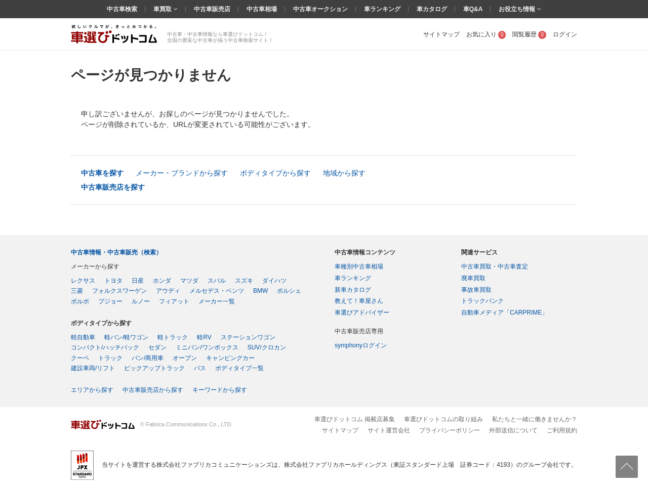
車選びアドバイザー (362, 312)
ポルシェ (289, 290)
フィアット (174, 301)
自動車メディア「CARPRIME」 (504, 312)
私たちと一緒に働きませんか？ (534, 419)
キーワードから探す (219, 389)
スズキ (244, 280)
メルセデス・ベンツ (216, 290)
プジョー (110, 301)
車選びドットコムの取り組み (443, 419)
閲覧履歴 (529, 34)
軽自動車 (83, 337)
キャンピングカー (230, 358)
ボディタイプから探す (275, 173)
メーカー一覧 (216, 301)
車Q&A (473, 9)
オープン (185, 358)
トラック (110, 358)
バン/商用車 (148, 358)
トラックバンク (482, 300)
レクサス (83, 280)
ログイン (565, 34)
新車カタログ (353, 289)
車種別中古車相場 (359, 266)
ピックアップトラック (154, 368)
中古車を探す (102, 173)
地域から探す (344, 173)
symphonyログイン (361, 345)
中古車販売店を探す (113, 187)
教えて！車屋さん (359, 300)
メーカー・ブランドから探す (182, 173)
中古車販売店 (212, 9)
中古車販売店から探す (153, 389)
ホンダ (162, 280)
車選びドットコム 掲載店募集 (354, 419)
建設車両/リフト (93, 368)
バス (200, 368)
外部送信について (513, 430)
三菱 (77, 290)
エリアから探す (92, 389)
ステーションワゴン (248, 337)
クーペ (80, 358)
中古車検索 (122, 9)
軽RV (204, 337)
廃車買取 (473, 278)
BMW (260, 290)
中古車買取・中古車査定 (494, 266)
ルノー (141, 301)
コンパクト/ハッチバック (105, 347)
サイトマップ (441, 34)
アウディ (168, 290)
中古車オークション (320, 9)
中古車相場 (262, 9)
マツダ (189, 280)
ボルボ (80, 301)
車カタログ (432, 9)
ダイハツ (274, 280)
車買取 (163, 9)
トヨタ (113, 280)
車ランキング (382, 9)
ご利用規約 (562, 430)
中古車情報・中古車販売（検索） (116, 252)
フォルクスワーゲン (119, 290)
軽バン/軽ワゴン (126, 337)
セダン (157, 347)
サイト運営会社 (389, 430)
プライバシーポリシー (449, 430)
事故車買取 (476, 289)
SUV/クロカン (267, 347)
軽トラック (172, 337)
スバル (217, 280)
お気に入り (486, 34)
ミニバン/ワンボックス (207, 347)
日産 (138, 280)
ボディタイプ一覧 (239, 368)
